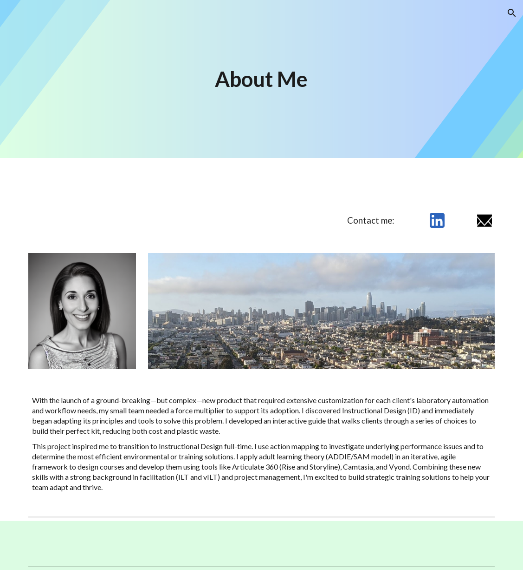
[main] (261, 79)
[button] (512, 13)
